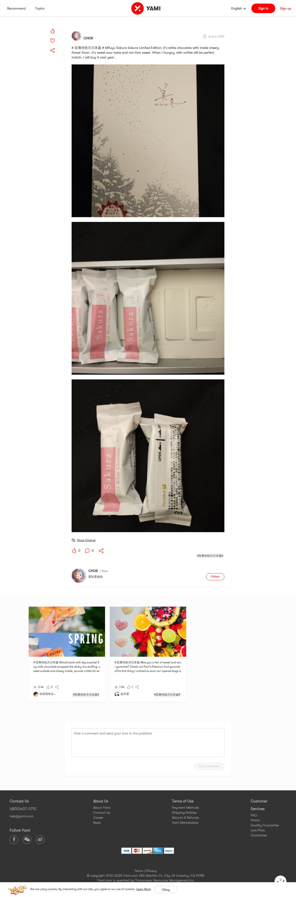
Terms (138, 871)
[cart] (280, 881)
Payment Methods (185, 807)
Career (98, 817)
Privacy (151, 871)
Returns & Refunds (185, 817)
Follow (215, 576)
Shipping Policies (184, 812)
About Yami (101, 807)
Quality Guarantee (265, 825)
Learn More (143, 889)
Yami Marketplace (185, 822)
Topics (39, 8)
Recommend (16, 8)
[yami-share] (52, 45)
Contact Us (101, 812)
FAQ (254, 815)
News (97, 822)
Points (255, 820)
